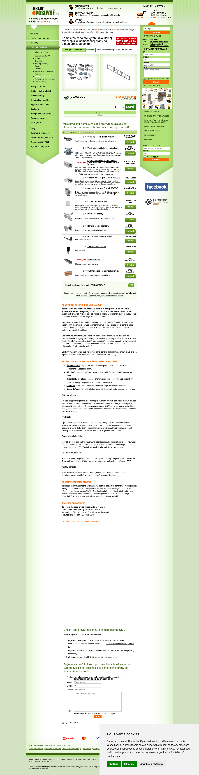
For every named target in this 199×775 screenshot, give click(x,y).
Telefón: (146, 62)
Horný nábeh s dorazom (98, 226)
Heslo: (146, 151)
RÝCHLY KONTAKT (152, 36)
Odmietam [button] (129, 764)
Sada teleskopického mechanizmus (103, 271)
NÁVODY (79, 20)
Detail (130, 142)
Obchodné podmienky (52, 752)
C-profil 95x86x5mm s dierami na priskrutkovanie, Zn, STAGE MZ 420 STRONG (103, 162)
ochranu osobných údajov (94, 770)
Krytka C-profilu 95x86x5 (98, 201)
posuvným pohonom (114, 486)
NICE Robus (118, 494)
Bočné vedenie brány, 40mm (99, 236)
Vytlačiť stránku (71, 726)
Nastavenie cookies (36, 752)
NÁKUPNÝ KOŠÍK (154, 6)
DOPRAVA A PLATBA (84, 13)
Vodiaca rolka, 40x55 (96, 247)
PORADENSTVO (82, 6)
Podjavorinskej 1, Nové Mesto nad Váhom (159, 45)
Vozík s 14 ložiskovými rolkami (101, 137)
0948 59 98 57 (155, 39)
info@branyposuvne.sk (107, 657)
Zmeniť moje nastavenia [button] (151, 764)
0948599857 (70, 763)
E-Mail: (146, 57)
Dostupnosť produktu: (74, 50)
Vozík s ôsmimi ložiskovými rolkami (103, 148)
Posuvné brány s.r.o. (51, 763)
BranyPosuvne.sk (45, 749)
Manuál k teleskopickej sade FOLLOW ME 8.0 (85, 285)
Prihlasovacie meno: (151, 146)
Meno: (145, 52)
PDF (131, 285)
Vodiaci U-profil (94, 260)
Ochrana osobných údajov (71, 752)
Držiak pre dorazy (95, 214)
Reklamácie (87, 752)
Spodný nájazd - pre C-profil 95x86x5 (103, 178)
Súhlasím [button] (114, 764)
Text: (145, 67)
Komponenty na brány (62, 749)
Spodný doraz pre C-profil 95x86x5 (102, 188)
